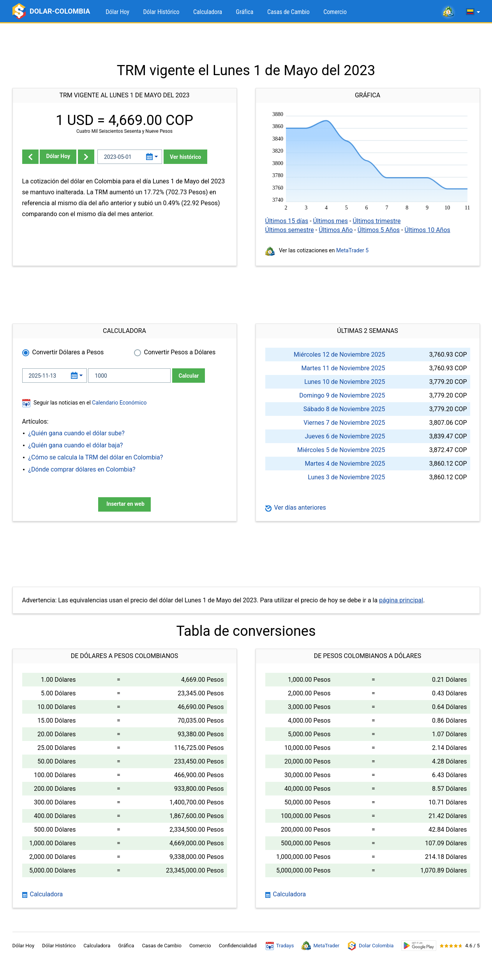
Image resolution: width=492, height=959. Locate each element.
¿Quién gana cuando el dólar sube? (76, 433)
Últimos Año (336, 230)
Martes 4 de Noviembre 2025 (345, 463)
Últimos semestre (289, 230)
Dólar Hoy (117, 12)
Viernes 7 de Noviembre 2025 (344, 422)
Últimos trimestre (376, 221)
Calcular (188, 376)
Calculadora (207, 12)
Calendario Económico (119, 402)
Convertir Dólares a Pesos (68, 352)
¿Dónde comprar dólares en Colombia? (82, 469)
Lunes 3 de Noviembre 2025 (346, 477)
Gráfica (245, 12)
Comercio (335, 12)
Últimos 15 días (287, 221)
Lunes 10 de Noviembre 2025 (344, 381)
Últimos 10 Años (427, 230)
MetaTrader (320, 945)
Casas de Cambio (288, 12)
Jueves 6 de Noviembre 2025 (345, 436)
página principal (401, 600)
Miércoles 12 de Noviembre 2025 (339, 354)
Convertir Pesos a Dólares (180, 352)
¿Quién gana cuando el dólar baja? (75, 445)
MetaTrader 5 (352, 250)
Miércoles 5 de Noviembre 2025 (341, 450)
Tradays (280, 945)
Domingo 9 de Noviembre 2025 (342, 395)
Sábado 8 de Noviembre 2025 (344, 409)
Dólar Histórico (161, 12)
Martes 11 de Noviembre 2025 (343, 368)
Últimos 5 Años (379, 230)
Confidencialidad (238, 945)
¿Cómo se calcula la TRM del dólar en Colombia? (95, 457)
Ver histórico (185, 157)
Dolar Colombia (370, 945)
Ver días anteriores (295, 507)
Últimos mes (330, 221)
